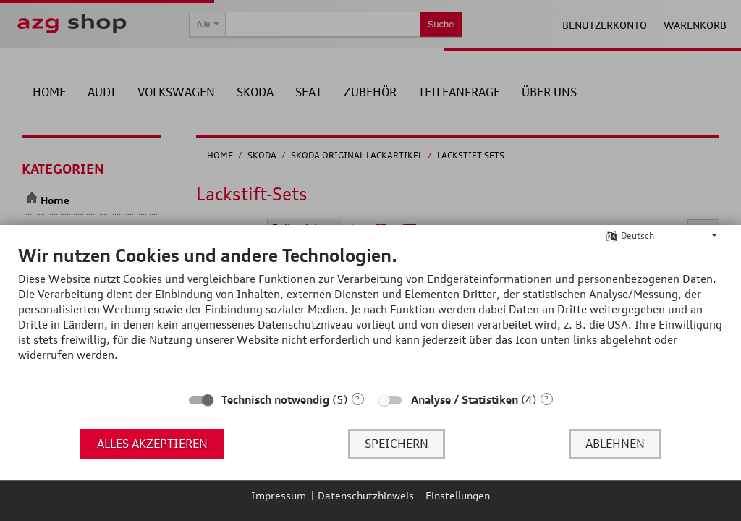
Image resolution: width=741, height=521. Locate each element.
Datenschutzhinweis (366, 495)
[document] (370, 314)
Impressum (278, 495)
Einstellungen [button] (457, 495)
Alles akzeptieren (152, 443)
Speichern (396, 443)
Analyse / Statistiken (464, 400)
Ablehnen (615, 443)
